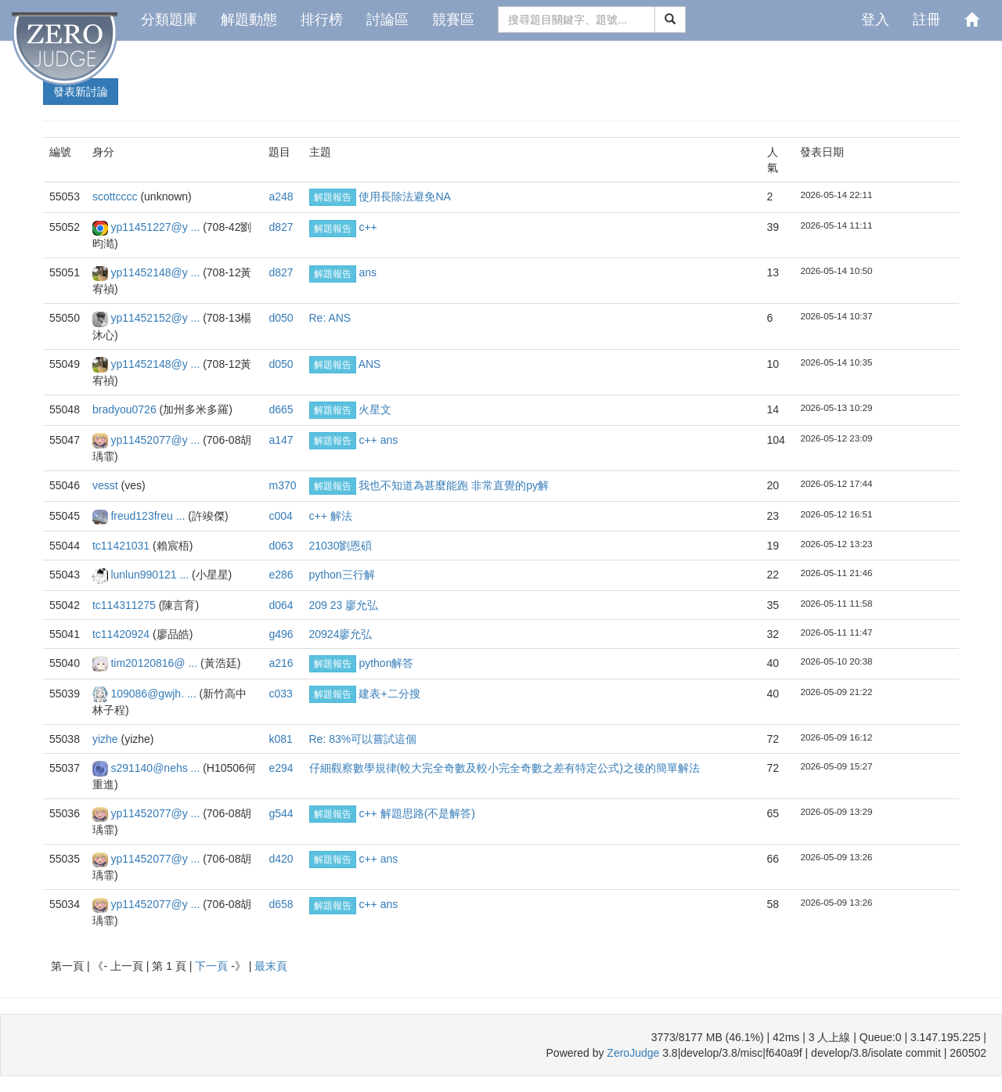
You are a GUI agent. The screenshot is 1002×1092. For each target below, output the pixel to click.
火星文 (375, 409)
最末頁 (270, 966)
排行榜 (322, 19)
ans (368, 272)
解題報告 (332, 197)
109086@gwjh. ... (154, 693)
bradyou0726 (126, 409)
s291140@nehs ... (156, 768)
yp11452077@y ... (156, 440)
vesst (106, 485)
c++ (368, 227)
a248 (281, 196)
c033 (280, 693)
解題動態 (249, 19)
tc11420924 (122, 634)
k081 (280, 739)
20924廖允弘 (341, 634)
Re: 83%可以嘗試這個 (363, 739)
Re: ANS (330, 318)
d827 (281, 227)
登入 (875, 19)
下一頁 (213, 966)
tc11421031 (122, 545)
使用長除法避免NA (404, 196)
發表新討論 (80, 91)
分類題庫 (169, 19)
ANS (370, 364)
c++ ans (378, 440)
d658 (281, 904)
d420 (281, 858)
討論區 (387, 19)
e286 (281, 574)
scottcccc (116, 196)
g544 (281, 813)
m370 (282, 485)
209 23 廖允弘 (344, 605)
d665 (281, 409)
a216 (281, 663)
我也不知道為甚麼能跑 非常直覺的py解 (454, 485)
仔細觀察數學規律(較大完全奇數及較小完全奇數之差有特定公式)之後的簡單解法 (504, 768)
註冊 (927, 19)
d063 (281, 545)
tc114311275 (125, 605)
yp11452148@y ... (156, 272)
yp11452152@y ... (156, 318)
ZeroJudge (633, 1053)
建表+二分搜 (389, 693)
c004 (280, 516)
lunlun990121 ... (151, 574)
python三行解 (342, 574)
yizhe (106, 739)
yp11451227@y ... (156, 227)
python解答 (386, 663)
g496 (281, 634)
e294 (281, 768)
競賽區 (453, 19)
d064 (281, 605)
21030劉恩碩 (341, 545)
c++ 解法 (330, 516)
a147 (281, 440)
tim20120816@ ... (155, 663)
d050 (281, 318)
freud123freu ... (149, 516)
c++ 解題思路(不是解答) (417, 813)
